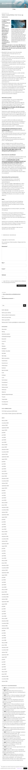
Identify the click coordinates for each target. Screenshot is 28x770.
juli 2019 (3, 606)
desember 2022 (5, 507)
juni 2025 (4, 435)
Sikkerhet (4, 392)
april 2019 (4, 613)
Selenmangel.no (8, 3)
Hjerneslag (4, 355)
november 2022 (5, 509)
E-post (3, 268)
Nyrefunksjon (4, 380)
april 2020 (4, 584)
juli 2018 (3, 630)
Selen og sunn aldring (6, 312)
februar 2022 (4, 531)
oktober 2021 (4, 541)
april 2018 (4, 637)
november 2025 (5, 422)
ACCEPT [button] (25, 768)
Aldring (3, 331)
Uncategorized (5, 401)
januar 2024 (4, 476)
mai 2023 (4, 495)
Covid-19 (4, 341)
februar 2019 (4, 618)
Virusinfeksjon (5, 404)
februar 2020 (4, 589)
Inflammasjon (4, 365)
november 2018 (5, 623)
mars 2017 (4, 669)
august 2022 (4, 517)
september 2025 (5, 427)
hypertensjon (4, 360)
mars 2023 (4, 500)
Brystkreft (4, 338)
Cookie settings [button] (19, 768)
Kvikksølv (4, 375)
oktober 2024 (5, 454)
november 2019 (5, 596)
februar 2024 (4, 473)
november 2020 (5, 567)
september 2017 (5, 654)
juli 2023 (3, 490)
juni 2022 (4, 521)
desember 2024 (5, 449)
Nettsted (4, 274)
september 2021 (5, 543)
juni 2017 (4, 661)
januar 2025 (4, 447)
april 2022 (4, 526)
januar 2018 (4, 645)
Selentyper (4, 389)
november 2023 (5, 480)
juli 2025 (3, 432)
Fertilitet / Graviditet (6, 351)
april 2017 (4, 666)
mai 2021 (4, 553)
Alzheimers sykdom (6, 334)
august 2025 (4, 430)
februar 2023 (4, 502)
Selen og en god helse (6, 317)
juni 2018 (4, 633)
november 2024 (5, 451)
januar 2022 (4, 534)
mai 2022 (4, 524)
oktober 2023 (5, 483)
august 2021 (4, 546)
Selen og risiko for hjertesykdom (8, 315)
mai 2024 (4, 466)
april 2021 (4, 555)
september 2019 (5, 601)
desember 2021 (5, 536)
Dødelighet (4, 348)
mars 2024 (4, 471)
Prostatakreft (4, 382)
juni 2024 (4, 463)
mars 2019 (4, 616)
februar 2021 (4, 560)
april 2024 (4, 468)
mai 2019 (4, 611)
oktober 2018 (4, 625)
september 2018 (5, 628)
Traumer (3, 396)
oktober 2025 (5, 425)
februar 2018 (4, 642)
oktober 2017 (4, 652)
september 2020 (5, 572)
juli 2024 (3, 461)
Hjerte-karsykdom (5, 358)
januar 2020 (4, 591)
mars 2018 (4, 640)
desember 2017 (5, 647)
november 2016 (5, 678)
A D (8, 13)
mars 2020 (4, 587)
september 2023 (5, 485)
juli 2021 (3, 548)
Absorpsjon (4, 329)
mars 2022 (4, 529)
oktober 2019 (4, 599)
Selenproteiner (5, 387)
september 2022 (5, 514)
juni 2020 (4, 579)
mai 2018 (4, 635)
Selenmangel (4, 384)
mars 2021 (4, 558)
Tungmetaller (4, 399)
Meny (14, 9)
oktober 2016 (4, 681)
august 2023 (4, 488)
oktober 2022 (5, 512)
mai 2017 (4, 664)
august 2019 (4, 604)
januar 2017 (4, 674)
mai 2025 (4, 437)
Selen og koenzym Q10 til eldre (10, 411)
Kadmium (4, 367)
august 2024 (4, 459)
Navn (3, 262)
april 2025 (4, 439)
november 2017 (5, 649)
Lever (3, 377)
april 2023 (4, 497)
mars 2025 (4, 442)
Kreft (3, 372)
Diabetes (3, 346)
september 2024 (5, 456)
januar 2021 (4, 562)
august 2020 (4, 575)
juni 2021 (4, 550)
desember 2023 (5, 478)
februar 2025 (4, 444)
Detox (3, 343)
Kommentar (5, 246)
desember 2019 (5, 594)
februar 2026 (4, 420)
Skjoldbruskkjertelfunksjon (7, 394)
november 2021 (5, 538)
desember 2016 (5, 676)
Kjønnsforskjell (5, 370)
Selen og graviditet (6, 319)
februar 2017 (4, 671)
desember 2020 (5, 565)
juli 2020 (3, 577)
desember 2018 (5, 620)
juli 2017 (3, 659)
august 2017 (4, 657)
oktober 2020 (5, 570)
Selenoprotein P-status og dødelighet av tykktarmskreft (13, 322)
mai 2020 (4, 582)
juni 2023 (4, 492)
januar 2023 (4, 505)
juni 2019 (4, 608)
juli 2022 (3, 519)
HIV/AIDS (4, 353)
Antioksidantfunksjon (6, 336)
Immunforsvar (5, 363)
